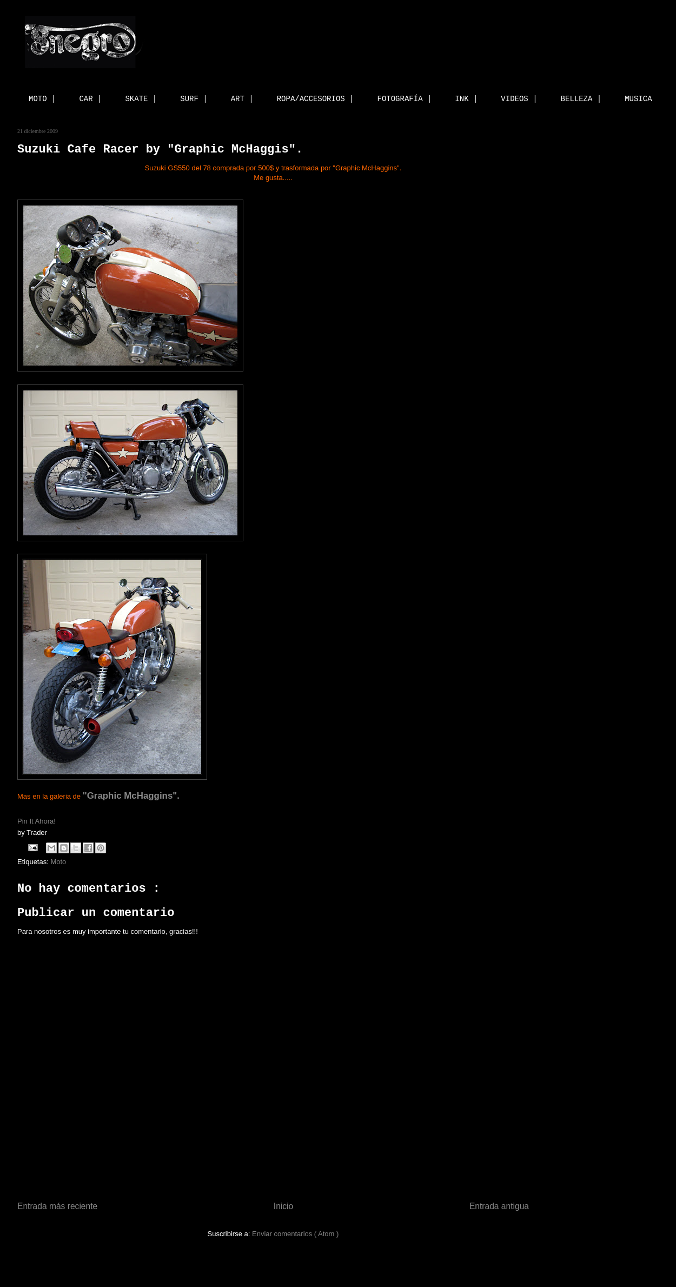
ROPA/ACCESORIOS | (315, 99)
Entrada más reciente (57, 1206)
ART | (242, 99)
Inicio (283, 1206)
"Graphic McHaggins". (131, 796)
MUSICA (638, 99)
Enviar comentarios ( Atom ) (295, 1234)
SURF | (193, 99)
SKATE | (141, 99)
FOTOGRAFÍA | (404, 99)
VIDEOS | (519, 99)
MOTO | (42, 99)
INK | (466, 99)
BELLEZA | (581, 99)
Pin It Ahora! (37, 821)
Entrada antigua (499, 1206)
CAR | (90, 99)
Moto (58, 862)
